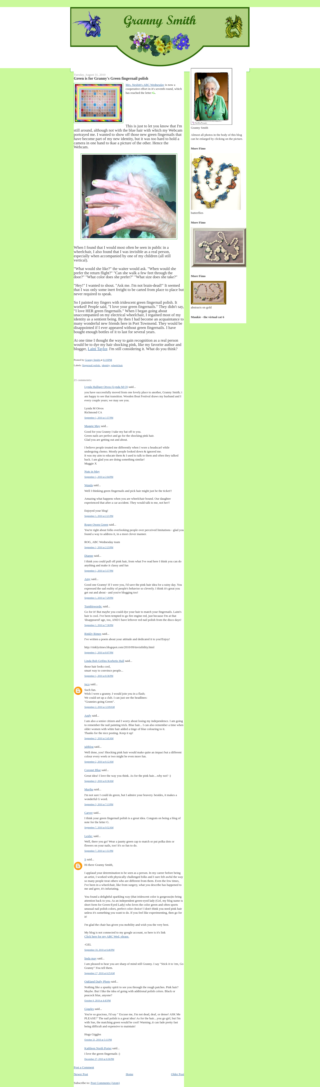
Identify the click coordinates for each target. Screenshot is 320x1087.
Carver (88, 812)
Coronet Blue (92, 770)
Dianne (88, 555)
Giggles (89, 1009)
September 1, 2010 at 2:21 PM (98, 516)
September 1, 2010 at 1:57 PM (98, 417)
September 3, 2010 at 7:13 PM (98, 804)
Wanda (88, 485)
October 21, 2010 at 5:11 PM (98, 1039)
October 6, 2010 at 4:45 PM (97, 1000)
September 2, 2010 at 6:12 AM (99, 761)
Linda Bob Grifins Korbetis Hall (104, 661)
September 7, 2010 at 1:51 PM (98, 851)
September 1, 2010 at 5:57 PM (98, 570)
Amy (87, 579)
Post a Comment (84, 1067)
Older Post (177, 1074)
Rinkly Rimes (92, 633)
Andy (87, 715)
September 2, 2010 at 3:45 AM (99, 738)
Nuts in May (92, 471)
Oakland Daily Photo (97, 981)
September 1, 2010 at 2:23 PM (98, 547)
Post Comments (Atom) (105, 1083)
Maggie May (92, 426)
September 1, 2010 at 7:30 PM (98, 625)
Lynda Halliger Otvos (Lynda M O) (106, 387)
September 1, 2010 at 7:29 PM (98, 598)
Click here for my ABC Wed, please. (106, 936)
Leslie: (88, 836)
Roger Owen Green (96, 524)
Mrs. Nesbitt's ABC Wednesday (145, 85)
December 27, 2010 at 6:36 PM (99, 1059)
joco (87, 684)
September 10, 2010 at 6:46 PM (99, 950)
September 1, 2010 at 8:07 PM (98, 652)
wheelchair (117, 365)
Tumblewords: (93, 606)
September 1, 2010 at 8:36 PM (98, 676)
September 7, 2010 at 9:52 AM (99, 827)
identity (106, 365)
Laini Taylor (97, 349)
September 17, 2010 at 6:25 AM (99, 973)
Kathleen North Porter (98, 1048)
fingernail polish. (91, 365)
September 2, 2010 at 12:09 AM (99, 707)
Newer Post (81, 1074)
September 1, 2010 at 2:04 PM (98, 477)
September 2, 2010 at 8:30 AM (99, 781)
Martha (88, 789)
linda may (90, 958)
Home (129, 1074)
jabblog (89, 746)
